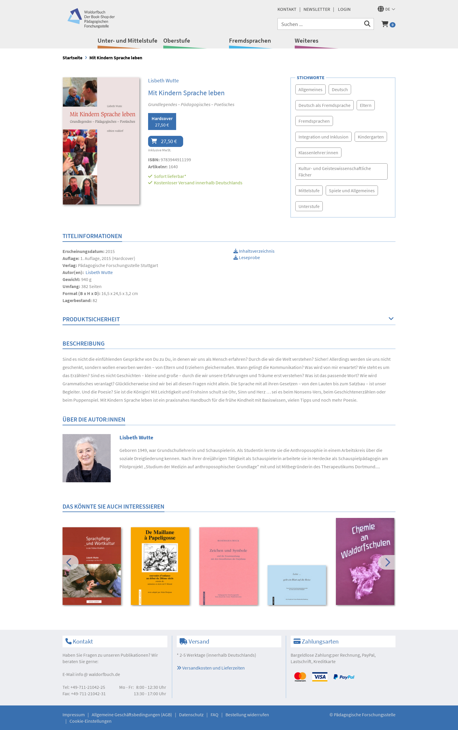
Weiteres (306, 40)
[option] (93, 567)
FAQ (214, 714)
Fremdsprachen (250, 40)
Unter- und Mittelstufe (127, 40)
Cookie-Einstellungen (91, 721)
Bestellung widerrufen (247, 714)
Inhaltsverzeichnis (254, 251)
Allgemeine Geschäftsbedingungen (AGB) (132, 714)
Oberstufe (176, 40)
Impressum (74, 714)
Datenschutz (191, 714)
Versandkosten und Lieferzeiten (211, 668)
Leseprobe (246, 257)
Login (344, 9)
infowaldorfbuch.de (97, 674)
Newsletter (316, 9)
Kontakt (286, 9)
